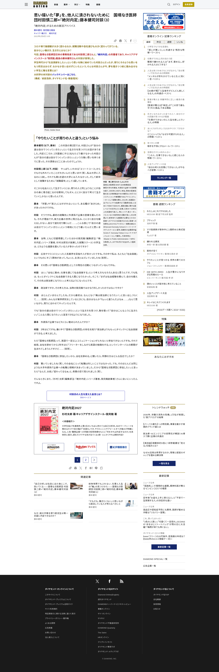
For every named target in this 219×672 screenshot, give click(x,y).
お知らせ (156, 609)
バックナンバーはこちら (63, 74)
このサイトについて (52, 595)
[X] (97, 581)
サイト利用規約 (51, 609)
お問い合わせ (50, 633)
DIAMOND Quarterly (106, 628)
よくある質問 (50, 623)
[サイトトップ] (50, 5)
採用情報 (157, 604)
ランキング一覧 (164, 178)
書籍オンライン (104, 609)
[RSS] (122, 581)
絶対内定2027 (72, 408)
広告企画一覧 (149, 566)
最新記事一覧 (164, 547)
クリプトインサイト (105, 642)
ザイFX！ (101, 618)
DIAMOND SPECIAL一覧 (155, 559)
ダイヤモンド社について (163, 589)
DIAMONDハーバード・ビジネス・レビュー (114, 604)
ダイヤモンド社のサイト (108, 589)
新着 (65, 5)
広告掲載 (48, 628)
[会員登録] (179, 5)
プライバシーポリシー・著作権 (57, 618)
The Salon (102, 633)
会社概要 (157, 599)
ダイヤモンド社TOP (161, 595)
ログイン (167, 5)
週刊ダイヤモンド (105, 599)
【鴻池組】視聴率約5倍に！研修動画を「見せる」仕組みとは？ (164, 444)
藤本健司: (44, 30)
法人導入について (52, 637)
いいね (180, 42)
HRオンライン (103, 637)
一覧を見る (164, 463)
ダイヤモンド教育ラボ (106, 647)
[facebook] (109, 581)
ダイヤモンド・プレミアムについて (58, 599)
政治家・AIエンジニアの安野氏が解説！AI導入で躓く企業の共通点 (164, 435)
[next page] (94, 460)
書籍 (107, 5)
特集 (97, 5)
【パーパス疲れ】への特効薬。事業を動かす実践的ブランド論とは (164, 425)
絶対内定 (53, 33)
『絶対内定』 (102, 54)
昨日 (159, 42)
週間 (169, 42)
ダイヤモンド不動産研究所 (108, 623)
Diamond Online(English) (108, 595)
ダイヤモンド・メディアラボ (108, 652)
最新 (148, 42)
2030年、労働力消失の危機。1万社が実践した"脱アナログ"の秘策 (164, 416)
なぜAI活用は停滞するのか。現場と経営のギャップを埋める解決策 (164, 454)
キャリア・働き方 (40, 33)
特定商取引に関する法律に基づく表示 (60, 614)
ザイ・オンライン (104, 614)
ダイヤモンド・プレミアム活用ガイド (59, 604)
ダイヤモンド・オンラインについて (59, 589)
